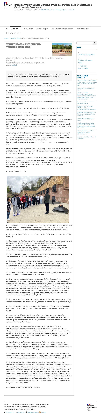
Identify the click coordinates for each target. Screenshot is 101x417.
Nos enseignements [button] (13, 33)
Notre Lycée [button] (28, 29)
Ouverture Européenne (86, 54)
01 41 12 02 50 (46, 10)
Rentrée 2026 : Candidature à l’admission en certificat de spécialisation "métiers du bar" (87, 83)
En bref (19, 38)
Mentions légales (32, 412)
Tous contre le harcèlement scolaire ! (86, 137)
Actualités (13, 38)
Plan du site (19, 412)
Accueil (6, 38)
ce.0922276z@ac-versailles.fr (63, 10)
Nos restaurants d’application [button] (62, 29)
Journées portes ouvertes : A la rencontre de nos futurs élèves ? (86, 114)
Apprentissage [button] (42, 29)
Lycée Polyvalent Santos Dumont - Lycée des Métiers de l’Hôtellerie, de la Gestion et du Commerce (53, 6)
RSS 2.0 (42, 412)
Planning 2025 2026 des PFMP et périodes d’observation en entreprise (86, 107)
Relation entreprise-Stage (85, 61)
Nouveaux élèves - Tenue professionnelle (85, 102)
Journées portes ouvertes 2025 (85, 119)
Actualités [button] (15, 29)
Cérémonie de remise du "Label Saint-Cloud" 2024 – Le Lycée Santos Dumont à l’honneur (86, 125)
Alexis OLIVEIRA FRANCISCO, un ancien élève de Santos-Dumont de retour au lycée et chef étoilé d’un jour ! (86, 96)
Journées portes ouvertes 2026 (85, 89)
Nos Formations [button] (83, 29)
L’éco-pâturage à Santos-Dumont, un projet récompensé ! (85, 132)
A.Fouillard (13, 65)
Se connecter (9, 412)
